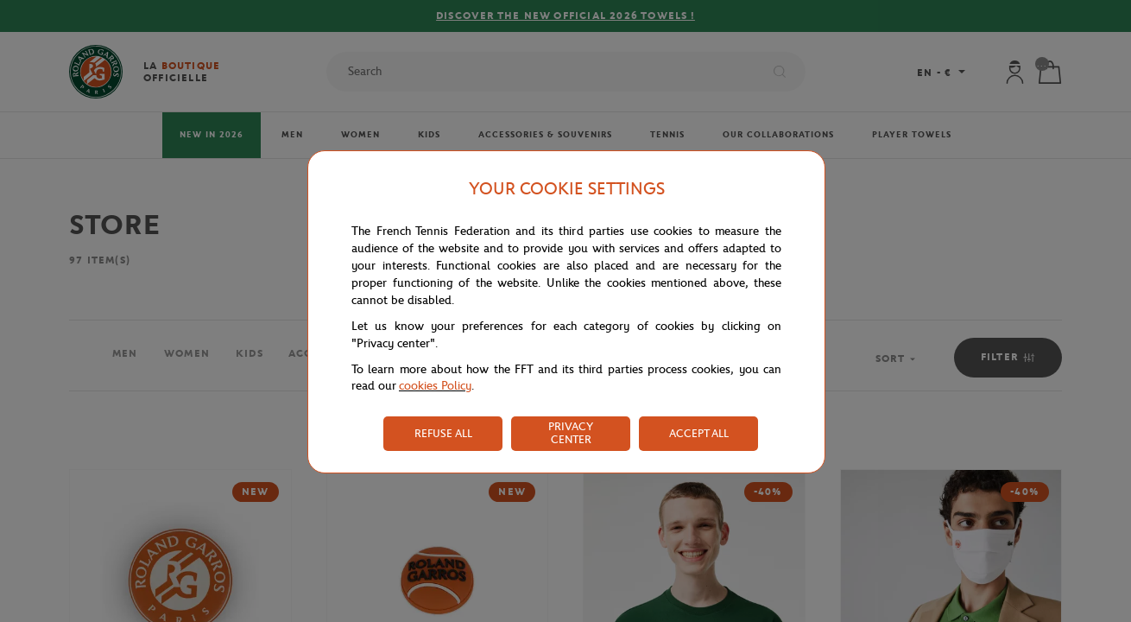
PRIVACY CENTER (570, 433)
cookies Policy (435, 385)
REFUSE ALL (443, 433)
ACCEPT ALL (699, 433)
